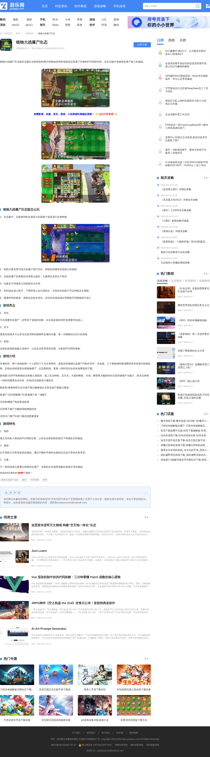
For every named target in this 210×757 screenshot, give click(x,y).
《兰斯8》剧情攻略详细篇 (175, 220)
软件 (92, 24)
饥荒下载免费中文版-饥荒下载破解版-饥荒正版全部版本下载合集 (185, 430)
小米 (67, 19)
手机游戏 (119, 6)
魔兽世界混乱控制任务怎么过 (193, 305)
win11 (29, 24)
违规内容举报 (121, 745)
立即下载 (142, 44)
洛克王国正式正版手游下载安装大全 (56, 689)
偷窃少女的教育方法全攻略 (175, 252)
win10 (15, 24)
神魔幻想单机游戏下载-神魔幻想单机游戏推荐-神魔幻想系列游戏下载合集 (185, 445)
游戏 (92, 19)
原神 (116, 19)
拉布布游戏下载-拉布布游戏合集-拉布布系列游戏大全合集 (185, 435)
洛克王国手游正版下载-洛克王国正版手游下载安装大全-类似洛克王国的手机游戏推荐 (185, 440)
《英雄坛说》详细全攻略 (174, 231)
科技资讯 (61, 6)
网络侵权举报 (136, 745)
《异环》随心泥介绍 (189, 381)
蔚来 (79, 24)
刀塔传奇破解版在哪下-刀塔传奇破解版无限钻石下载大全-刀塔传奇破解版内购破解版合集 (185, 425)
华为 (55, 19)
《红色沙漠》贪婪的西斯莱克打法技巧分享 (193, 290)
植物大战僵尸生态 (9, 479)
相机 (15, 19)
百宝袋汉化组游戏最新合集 (56, 720)
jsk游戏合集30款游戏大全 (95, 720)
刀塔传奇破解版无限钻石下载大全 (17, 689)
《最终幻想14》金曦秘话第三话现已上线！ (194, 366)
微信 (116, 24)
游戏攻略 (100, 6)
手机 (42, 19)
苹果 (79, 19)
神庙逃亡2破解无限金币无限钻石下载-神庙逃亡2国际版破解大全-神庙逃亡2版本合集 (185, 459)
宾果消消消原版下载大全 (133, 720)
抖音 (104, 24)
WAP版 (119, 732)
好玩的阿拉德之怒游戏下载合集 (134, 689)
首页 (45, 6)
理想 (67, 24)
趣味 (24, 479)
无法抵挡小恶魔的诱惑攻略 (175, 262)
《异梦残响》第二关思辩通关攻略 (193, 335)
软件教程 (81, 6)
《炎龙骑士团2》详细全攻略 (176, 189)
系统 (2, 24)
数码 (2, 19)
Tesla (55, 24)
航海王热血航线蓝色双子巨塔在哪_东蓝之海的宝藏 (193, 396)
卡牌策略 (34, 479)
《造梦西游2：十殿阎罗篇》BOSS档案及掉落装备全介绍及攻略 (185, 241)
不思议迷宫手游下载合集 (17, 720)
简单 (45, 479)
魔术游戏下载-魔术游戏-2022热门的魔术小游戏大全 (185, 421)
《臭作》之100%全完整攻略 (176, 210)
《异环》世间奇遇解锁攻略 (192, 320)
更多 (147, 517)
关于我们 (76, 732)
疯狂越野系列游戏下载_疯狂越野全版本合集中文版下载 (185, 455)
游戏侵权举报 (152, 745)
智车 (42, 24)
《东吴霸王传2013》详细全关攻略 (179, 199)
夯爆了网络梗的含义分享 (191, 350)
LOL (104, 19)
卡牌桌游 (29, 33)
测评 (29, 19)
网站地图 (133, 732)
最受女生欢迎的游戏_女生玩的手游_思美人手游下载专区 (185, 450)
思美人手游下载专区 (95, 689)
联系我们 (91, 732)
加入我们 (106, 732)
